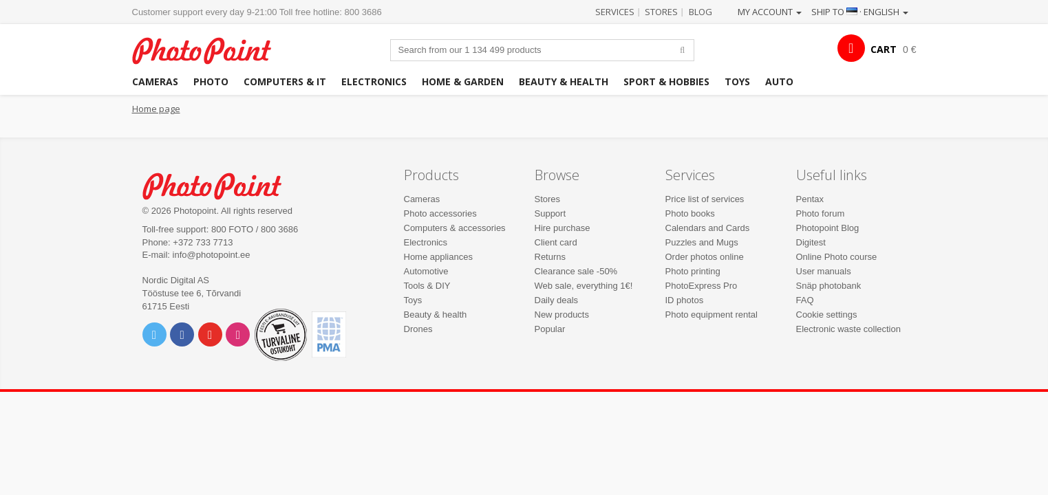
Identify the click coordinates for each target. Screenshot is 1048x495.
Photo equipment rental (711, 314)
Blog (700, 12)
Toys (737, 81)
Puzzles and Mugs (701, 242)
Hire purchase (562, 228)
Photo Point (220, 184)
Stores (661, 12)
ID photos (684, 300)
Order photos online (704, 257)
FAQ (805, 300)
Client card (556, 242)
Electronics (374, 81)
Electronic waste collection (848, 329)
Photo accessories (440, 213)
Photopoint (210, 49)
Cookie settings (826, 314)
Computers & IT (285, 81)
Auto (779, 81)
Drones (418, 329)
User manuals (823, 271)
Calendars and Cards (707, 228)
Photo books (690, 213)
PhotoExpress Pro (701, 285)
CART (883, 49)
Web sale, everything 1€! (584, 285)
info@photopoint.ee (211, 255)
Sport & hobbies (666, 81)
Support (550, 213)
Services (614, 12)
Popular (550, 329)
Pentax (810, 199)
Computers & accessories (455, 228)
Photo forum (820, 213)
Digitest (811, 242)
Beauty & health (563, 81)
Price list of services (705, 199)
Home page (156, 108)
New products (562, 314)
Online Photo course (836, 257)
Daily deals (557, 300)
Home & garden (463, 81)
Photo (210, 81)
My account (770, 12)
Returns (550, 257)
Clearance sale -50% (576, 271)
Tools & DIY (427, 285)
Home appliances (438, 257)
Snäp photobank (829, 285)
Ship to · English (859, 12)
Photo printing (692, 271)
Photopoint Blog (827, 228)
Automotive (426, 271)
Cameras (155, 81)
